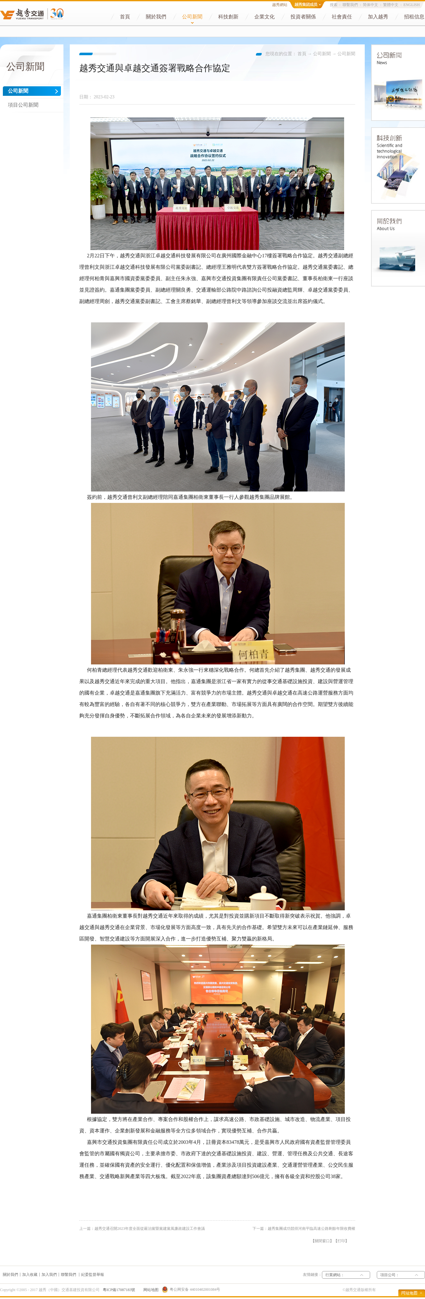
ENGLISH (411, 5)
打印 (341, 1241)
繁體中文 (390, 5)
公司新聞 (322, 53)
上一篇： (142, 1228)
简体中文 (370, 5)
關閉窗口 (322, 1241)
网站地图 (150, 1290)
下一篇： (303, 1228)
